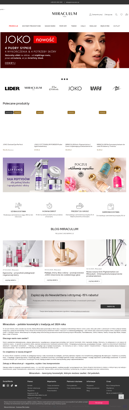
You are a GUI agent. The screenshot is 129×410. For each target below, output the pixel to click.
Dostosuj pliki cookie (22, 407)
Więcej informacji (9, 407)
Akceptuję (98, 403)
